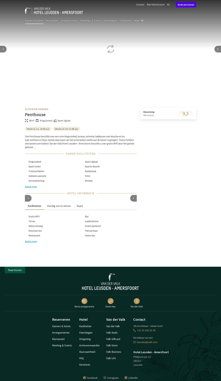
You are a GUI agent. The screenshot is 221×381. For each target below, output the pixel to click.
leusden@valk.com (145, 342)
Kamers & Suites (34, 20)
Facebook (90, 378)
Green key (110, 303)
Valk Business (113, 351)
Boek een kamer (186, 4)
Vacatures (84, 364)
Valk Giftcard (113, 339)
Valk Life (111, 358)
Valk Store (112, 345)
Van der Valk (137, 303)
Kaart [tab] (80, 206)
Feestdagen (110, 20)
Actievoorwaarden (89, 345)
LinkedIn (131, 378)
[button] (28, 198)
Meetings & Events (90, 20)
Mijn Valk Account (156, 4)
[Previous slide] (3, 49)
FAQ (81, 358)
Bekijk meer (31, 241)
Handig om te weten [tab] (59, 206)
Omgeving (85, 339)
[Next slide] (217, 49)
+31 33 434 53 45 (144, 330)
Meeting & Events (62, 345)
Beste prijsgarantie (84, 303)
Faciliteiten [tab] (34, 206)
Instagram (111, 378)
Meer (139, 20)
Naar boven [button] (15, 270)
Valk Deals (112, 332)
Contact (140, 4)
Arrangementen (69, 20)
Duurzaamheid (87, 351)
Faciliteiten (125, 20)
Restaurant (52, 20)
